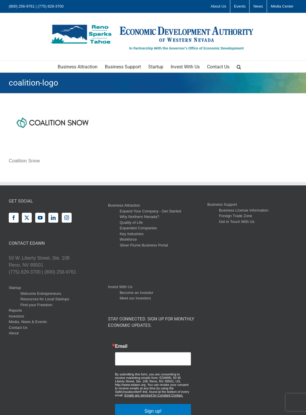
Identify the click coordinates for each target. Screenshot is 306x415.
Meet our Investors (135, 298)
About (14, 333)
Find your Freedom (36, 305)
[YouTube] (40, 218)
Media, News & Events (28, 322)
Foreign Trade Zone (235, 216)
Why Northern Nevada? (139, 216)
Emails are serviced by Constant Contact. (153, 395)
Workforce (128, 239)
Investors (16, 316)
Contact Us (18, 327)
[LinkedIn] (53, 218)
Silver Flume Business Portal (144, 245)
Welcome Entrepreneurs (40, 293)
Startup (15, 287)
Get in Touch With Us (236, 221)
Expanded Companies (138, 228)
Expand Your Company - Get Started (150, 211)
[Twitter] (27, 218)
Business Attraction (124, 205)
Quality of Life (131, 222)
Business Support (222, 204)
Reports (15, 310)
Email (121, 346)
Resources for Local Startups (44, 299)
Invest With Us (120, 287)
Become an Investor (136, 292)
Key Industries (132, 234)
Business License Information (243, 210)
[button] (239, 66)
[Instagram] (67, 218)
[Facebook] (14, 218)
